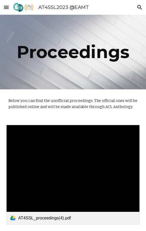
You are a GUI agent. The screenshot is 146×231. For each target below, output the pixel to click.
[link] (72, 175)
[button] (6, 7)
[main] (72, 51)
